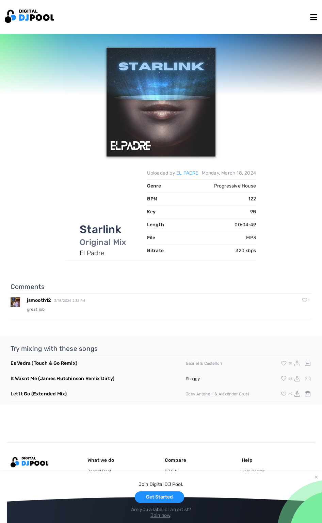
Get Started (159, 497)
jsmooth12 (39, 300)
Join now (160, 515)
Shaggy (193, 378)
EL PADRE (187, 173)
